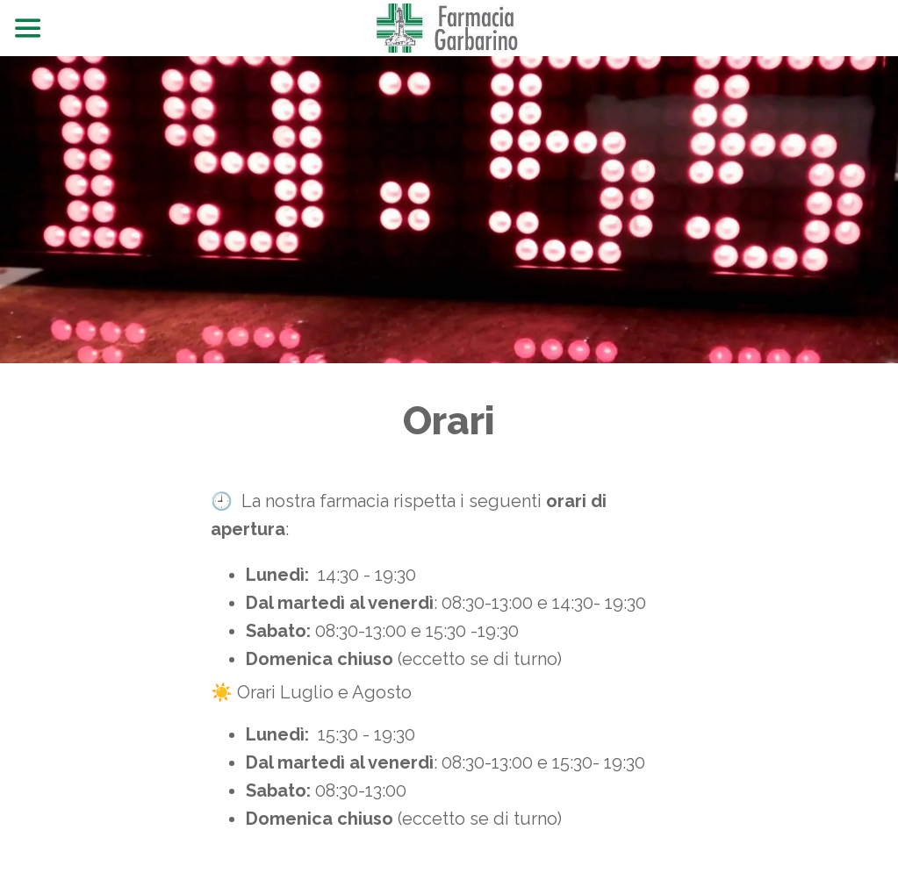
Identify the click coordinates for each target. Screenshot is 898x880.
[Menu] (28, 28)
